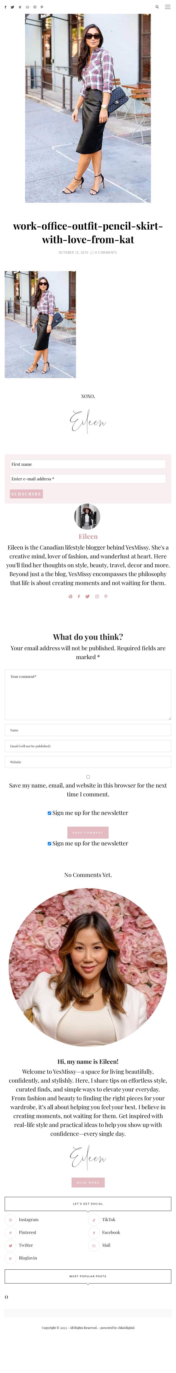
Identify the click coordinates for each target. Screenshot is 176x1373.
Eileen (88, 536)
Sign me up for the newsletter (88, 812)
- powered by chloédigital (115, 1328)
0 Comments (106, 252)
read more (88, 1182)
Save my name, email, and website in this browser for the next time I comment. (88, 789)
